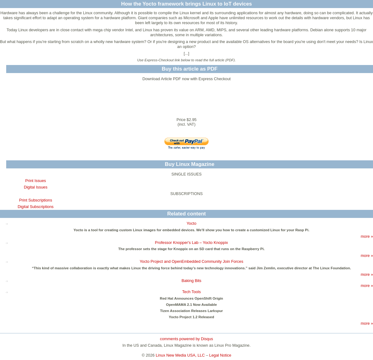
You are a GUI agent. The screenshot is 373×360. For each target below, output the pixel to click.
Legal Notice (220, 355)
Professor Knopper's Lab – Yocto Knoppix (191, 242)
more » (367, 236)
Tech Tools (191, 291)
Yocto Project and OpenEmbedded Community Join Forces (191, 261)
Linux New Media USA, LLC (180, 355)
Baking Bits (191, 280)
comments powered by (186, 338)
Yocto (192, 223)
